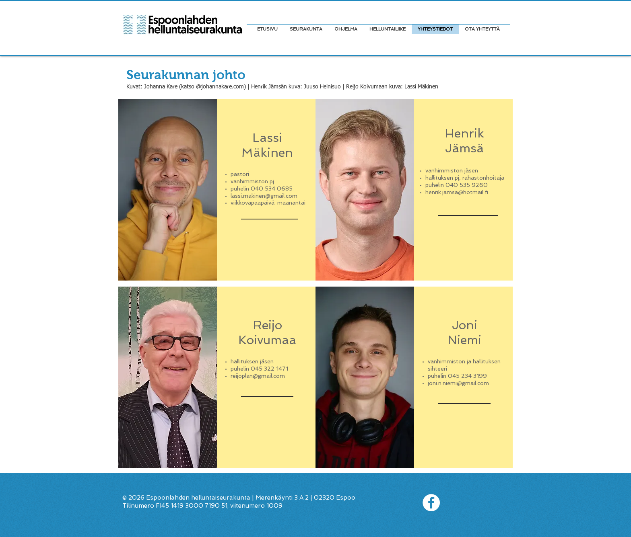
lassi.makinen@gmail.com (264, 196)
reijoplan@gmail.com (258, 376)
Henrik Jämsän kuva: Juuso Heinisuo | (298, 87)
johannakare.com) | (226, 87)
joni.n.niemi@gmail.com (458, 383)
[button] (345, 29)
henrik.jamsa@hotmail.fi (456, 192)
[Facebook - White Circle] (431, 502)
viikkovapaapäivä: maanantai (268, 202)
